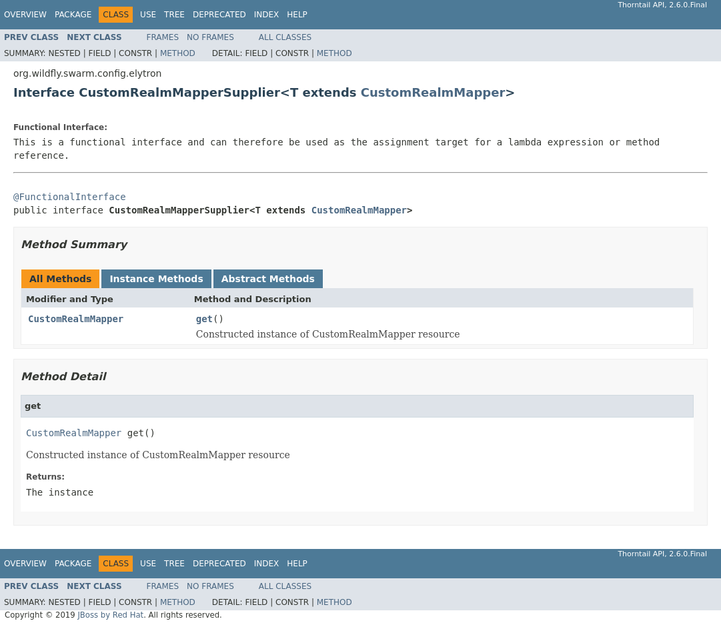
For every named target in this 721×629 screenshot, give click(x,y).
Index (266, 14)
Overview (25, 14)
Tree (174, 14)
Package (73, 14)
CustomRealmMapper (433, 92)
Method (177, 53)
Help (297, 14)
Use (148, 14)
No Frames (210, 37)
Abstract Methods (268, 278)
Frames (163, 37)
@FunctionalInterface (69, 196)
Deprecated (219, 14)
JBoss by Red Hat (110, 615)
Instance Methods (156, 278)
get (204, 318)
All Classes (285, 37)
